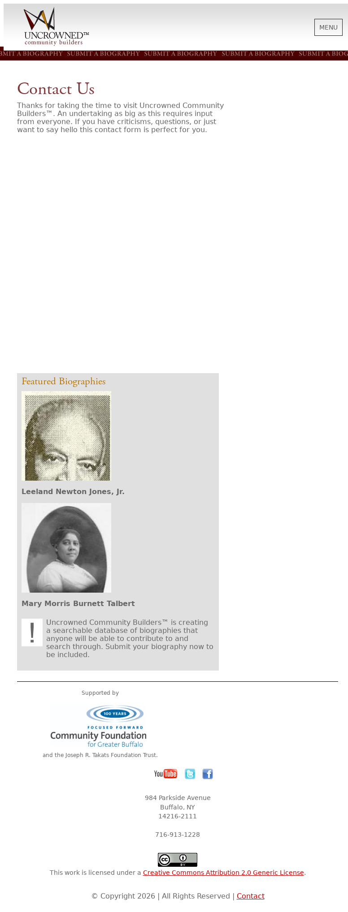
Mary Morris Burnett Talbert (78, 603)
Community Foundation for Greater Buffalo (100, 725)
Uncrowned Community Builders (56, 27)
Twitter (190, 774)
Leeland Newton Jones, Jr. (73, 491)
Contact (251, 896)
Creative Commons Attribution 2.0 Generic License (223, 872)
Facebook (207, 774)
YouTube (166, 774)
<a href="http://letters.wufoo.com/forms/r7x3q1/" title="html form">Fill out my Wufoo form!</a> (122, 256)
